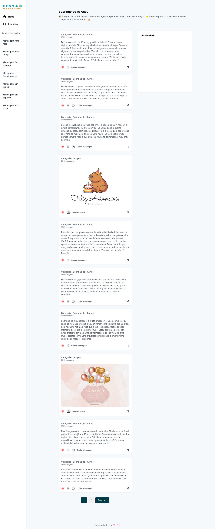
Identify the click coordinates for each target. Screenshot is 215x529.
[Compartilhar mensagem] (127, 67)
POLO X (116, 525)
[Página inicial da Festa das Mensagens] (16, 7)
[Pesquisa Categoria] (18, 25)
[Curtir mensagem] (62, 67)
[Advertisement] (165, 63)
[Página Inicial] (18, 16)
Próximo (102, 500)
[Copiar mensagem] (68, 67)
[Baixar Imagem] (69, 212)
